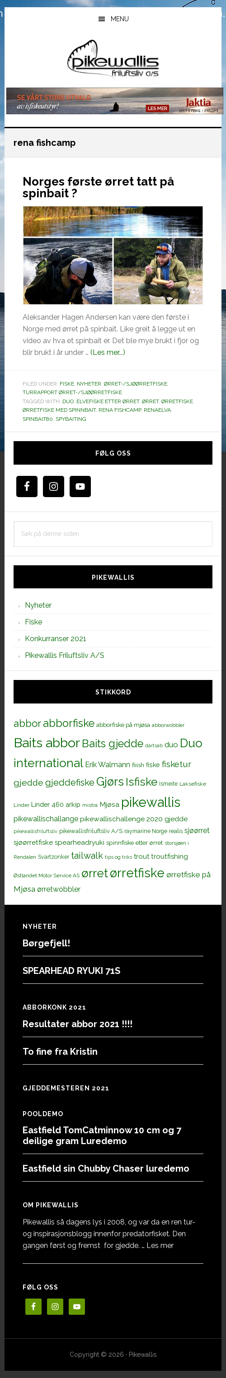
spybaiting (71, 419)
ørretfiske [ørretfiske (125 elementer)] (137, 873)
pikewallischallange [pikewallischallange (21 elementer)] (46, 819)
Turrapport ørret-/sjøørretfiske (72, 392)
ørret (150, 401)
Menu (120, 19)
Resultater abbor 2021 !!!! (77, 1024)
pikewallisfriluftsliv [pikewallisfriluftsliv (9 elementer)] (35, 831)
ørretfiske (177, 401)
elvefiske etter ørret (107, 401)
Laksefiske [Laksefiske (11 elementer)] (192, 784)
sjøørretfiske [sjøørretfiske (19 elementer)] (33, 842)
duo (68, 401)
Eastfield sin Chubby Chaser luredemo (106, 1168)
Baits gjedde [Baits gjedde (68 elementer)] (112, 743)
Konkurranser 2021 (55, 638)
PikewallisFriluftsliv (113, 60)
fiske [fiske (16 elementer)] (153, 764)
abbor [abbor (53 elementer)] (27, 723)
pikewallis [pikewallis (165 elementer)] (150, 802)
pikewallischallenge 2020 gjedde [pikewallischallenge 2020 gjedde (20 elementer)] (134, 819)
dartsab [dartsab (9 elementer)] (154, 745)
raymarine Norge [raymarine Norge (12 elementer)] (145, 831)
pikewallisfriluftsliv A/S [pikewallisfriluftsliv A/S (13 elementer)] (90, 831)
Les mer (160, 1245)
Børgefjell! (46, 943)
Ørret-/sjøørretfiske (135, 384)
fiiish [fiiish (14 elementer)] (138, 764)
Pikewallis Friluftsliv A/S (64, 655)
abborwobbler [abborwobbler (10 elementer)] (168, 725)
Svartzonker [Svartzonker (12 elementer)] (53, 856)
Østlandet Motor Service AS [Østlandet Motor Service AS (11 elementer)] (47, 875)
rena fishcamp (120, 410)
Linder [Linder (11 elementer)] (21, 805)
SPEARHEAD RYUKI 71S (71, 970)
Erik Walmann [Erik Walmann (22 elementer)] (107, 764)
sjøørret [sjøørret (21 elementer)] (197, 830)
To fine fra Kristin (60, 1051)
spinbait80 (38, 419)
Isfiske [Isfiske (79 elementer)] (141, 781)
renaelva (157, 410)
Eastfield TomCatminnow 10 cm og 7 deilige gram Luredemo (102, 1135)
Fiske (67, 384)
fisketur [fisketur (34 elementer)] (176, 764)
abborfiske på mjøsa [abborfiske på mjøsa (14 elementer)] (123, 724)
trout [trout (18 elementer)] (141, 856)
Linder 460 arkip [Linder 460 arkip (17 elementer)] (55, 804)
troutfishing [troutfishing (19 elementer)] (169, 856)
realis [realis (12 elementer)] (176, 831)
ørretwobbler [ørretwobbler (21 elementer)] (58, 889)
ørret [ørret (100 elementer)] (94, 873)
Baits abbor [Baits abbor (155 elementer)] (47, 742)
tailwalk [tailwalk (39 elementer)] (87, 855)
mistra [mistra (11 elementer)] (90, 805)
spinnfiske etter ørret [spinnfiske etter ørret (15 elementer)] (134, 842)
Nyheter (89, 384)
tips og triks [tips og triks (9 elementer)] (118, 857)
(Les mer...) (107, 352)
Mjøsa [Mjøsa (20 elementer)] (109, 804)
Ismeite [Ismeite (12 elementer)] (168, 783)
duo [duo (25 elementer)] (171, 744)
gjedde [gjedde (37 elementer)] (28, 782)
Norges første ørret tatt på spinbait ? (98, 187)
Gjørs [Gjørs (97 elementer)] (110, 781)
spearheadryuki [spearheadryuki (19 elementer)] (79, 842)
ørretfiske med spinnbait (59, 410)
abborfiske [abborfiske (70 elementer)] (68, 723)
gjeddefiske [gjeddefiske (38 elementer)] (69, 782)
